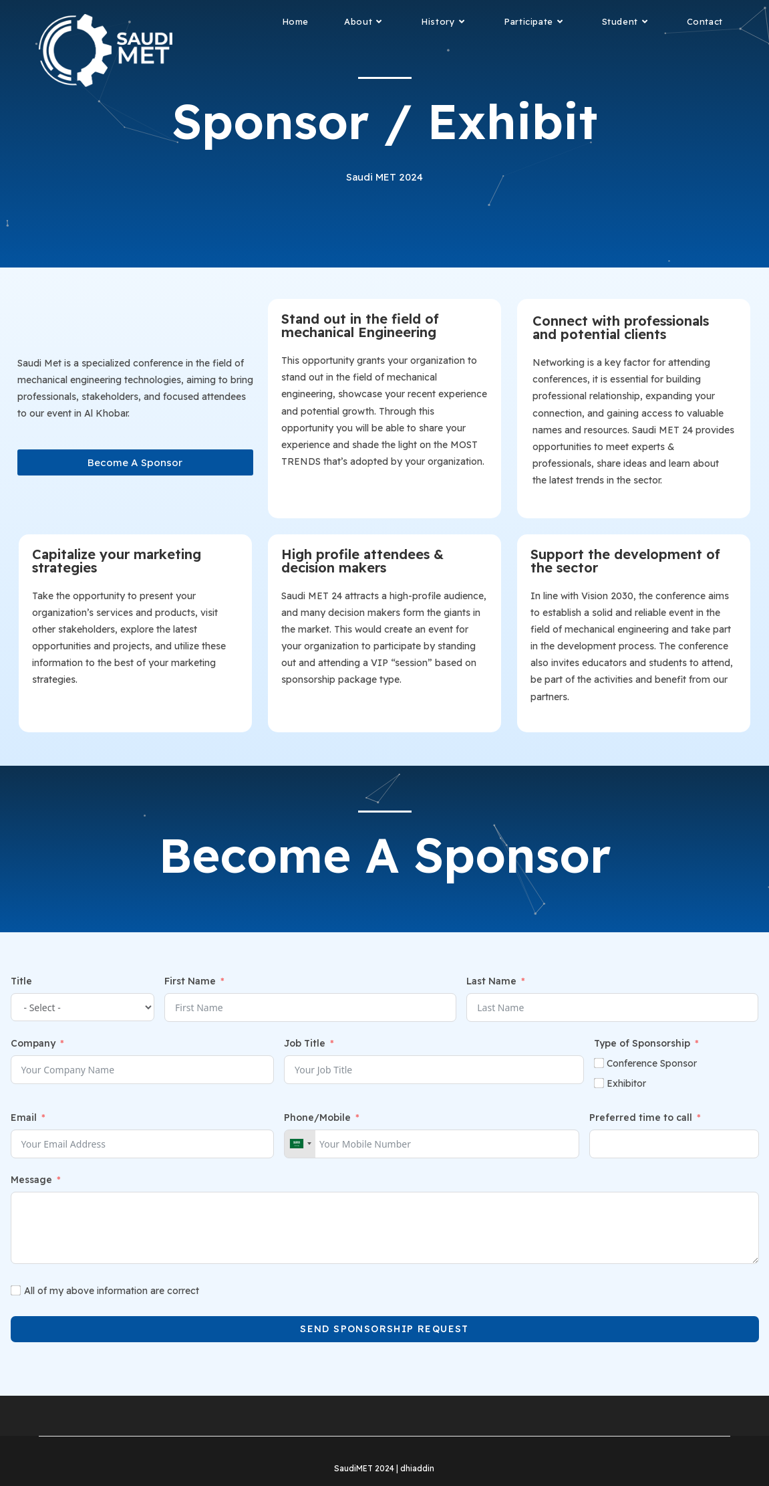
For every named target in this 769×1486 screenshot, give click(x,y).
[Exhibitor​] (599, 1083)
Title (21, 981)
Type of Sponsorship (642, 1043)
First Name (190, 981)
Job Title (304, 1043)
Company (33, 1043)
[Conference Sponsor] (599, 1063)
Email (24, 1117)
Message (31, 1180)
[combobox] (300, 1144)
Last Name (491, 981)
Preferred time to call (640, 1117)
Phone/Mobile (317, 1117)
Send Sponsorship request (384, 1329)
